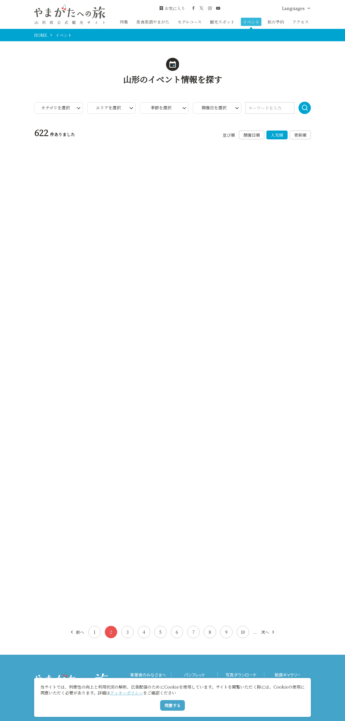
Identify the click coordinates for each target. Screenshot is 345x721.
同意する (172, 705)
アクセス (300, 22)
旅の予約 (276, 22)
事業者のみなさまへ (148, 674)
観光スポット (222, 22)
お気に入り (172, 8)
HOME (40, 35)
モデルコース (190, 22)
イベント (251, 22)
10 (243, 632)
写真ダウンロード (240, 674)
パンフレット (194, 674)
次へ (268, 632)
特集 (124, 22)
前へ (77, 632)
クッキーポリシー (126, 693)
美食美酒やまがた (152, 22)
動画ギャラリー (288, 674)
